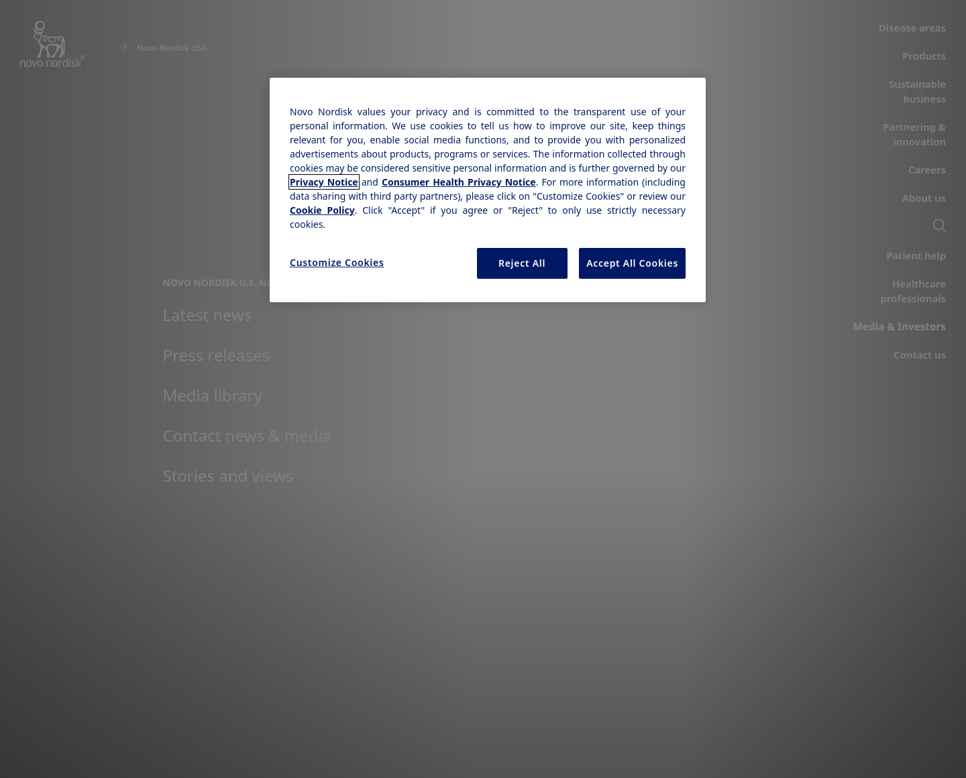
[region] (488, 190)
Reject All (521, 263)
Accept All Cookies (632, 263)
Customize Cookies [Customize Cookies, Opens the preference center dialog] (337, 262)
